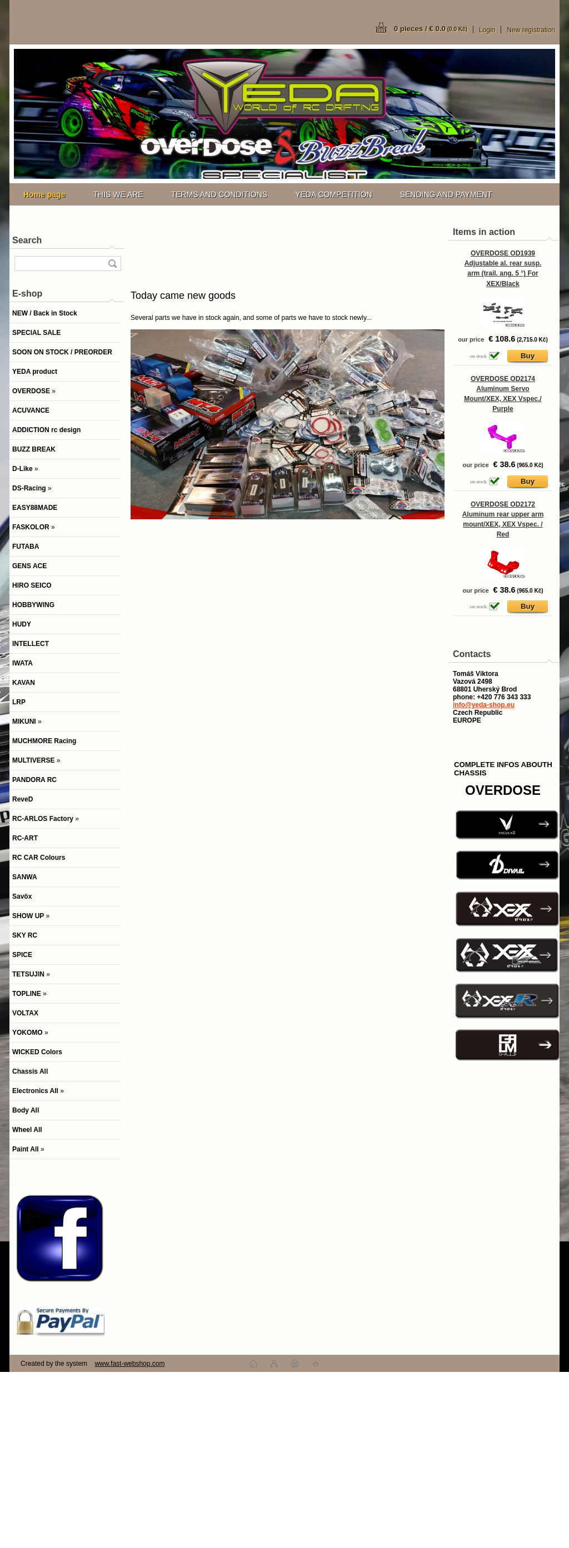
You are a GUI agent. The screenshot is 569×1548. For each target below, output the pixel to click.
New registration (531, 30)
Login (487, 30)
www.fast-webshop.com (129, 1363)
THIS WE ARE (118, 194)
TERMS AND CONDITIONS (219, 194)
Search (27, 240)
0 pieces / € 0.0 (430, 28)
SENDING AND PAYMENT (446, 194)
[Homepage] (44, 194)
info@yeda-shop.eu (484, 705)
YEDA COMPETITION (333, 194)
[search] (112, 263)
